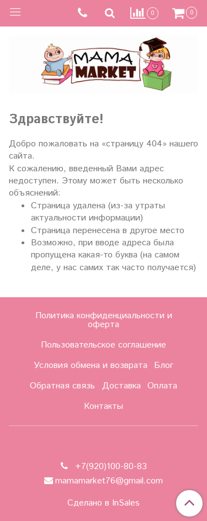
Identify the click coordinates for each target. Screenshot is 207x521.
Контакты (103, 406)
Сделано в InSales (103, 503)
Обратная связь (62, 386)
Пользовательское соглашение (103, 345)
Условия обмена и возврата (90, 365)
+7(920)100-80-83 (109, 466)
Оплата (162, 386)
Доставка (121, 386)
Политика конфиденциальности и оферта (103, 320)
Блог (163, 365)
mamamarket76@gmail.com (109, 481)
